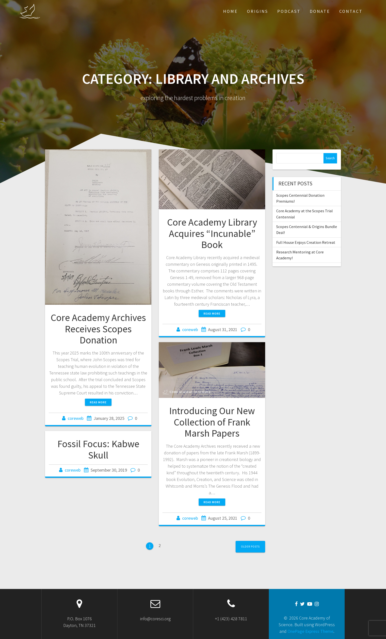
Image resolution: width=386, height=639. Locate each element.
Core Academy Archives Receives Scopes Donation (98, 328)
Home (230, 11)
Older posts (250, 546)
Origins (257, 11)
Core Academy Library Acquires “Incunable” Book (212, 233)
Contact (351, 11)
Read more (98, 402)
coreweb (75, 418)
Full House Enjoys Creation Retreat (305, 242)
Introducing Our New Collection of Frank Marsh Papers (212, 422)
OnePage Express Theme (310, 631)
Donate (320, 11)
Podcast (289, 11)
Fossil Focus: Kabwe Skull (98, 449)
